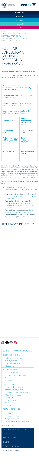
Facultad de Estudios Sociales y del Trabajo (17, 104)
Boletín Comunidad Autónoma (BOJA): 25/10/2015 (19, 211)
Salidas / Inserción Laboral (13, 363)
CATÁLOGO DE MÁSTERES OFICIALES (15, 430)
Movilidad (8, 398)
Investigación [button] (19, 24)
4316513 (24, 217)
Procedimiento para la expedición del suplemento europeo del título (16, 112)
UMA (3, 31)
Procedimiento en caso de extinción (17, 421)
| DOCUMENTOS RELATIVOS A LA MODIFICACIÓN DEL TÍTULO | (19, 76)
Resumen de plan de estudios (15, 387)
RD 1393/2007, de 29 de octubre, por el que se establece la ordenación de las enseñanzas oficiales (19, 177)
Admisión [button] (20, 20)
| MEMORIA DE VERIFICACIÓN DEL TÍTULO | (19, 71)
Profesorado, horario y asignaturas (16, 392)
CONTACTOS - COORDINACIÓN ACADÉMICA (17, 351)
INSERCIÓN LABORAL (10, 438)
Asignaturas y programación (14, 390)
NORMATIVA (7, 434)
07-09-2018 (6, 142)
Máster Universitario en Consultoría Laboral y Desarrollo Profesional (16, 88)
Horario (7, 405)
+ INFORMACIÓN (8, 413)
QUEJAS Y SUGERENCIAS (11, 446)
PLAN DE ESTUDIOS (9, 384)
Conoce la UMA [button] (19, 13)
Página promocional (11, 419)
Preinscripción (10, 378)
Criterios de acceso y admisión (15, 375)
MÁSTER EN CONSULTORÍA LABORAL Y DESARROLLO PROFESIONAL (15, 35)
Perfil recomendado (11, 373)
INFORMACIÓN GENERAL (11, 355)
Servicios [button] (19, 28)
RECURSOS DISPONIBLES (11, 409)
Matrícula (8, 380)
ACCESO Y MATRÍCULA (10, 369)
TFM (6, 403)
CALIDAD (6, 442)
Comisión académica (12, 416)
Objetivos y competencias (13, 358)
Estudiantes (9, 366)
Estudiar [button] (19, 16)
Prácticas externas (11, 400)
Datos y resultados (11, 361)
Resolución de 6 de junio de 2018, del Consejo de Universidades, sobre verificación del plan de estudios (21, 189)
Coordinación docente (12, 395)
